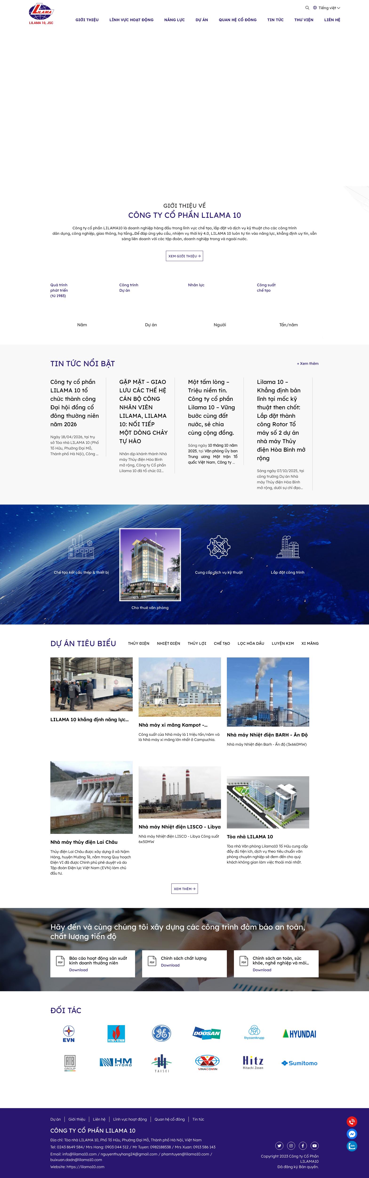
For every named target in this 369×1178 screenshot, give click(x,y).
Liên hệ (332, 19)
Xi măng (310, 643)
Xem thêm (184, 889)
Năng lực (174, 19)
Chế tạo (222, 643)
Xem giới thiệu (184, 256)
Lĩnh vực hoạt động (131, 19)
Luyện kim (283, 643)
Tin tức (275, 19)
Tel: (132, 1147)
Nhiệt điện (168, 643)
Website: (77, 1166)
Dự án (202, 19)
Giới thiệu (87, 19)
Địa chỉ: (126, 1140)
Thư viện (303, 19)
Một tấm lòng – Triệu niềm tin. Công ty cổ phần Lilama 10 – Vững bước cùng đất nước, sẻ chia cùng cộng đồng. (211, 407)
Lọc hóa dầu (251, 643)
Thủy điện (138, 643)
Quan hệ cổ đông (238, 19)
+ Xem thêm (308, 363)
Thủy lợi (197, 643)
